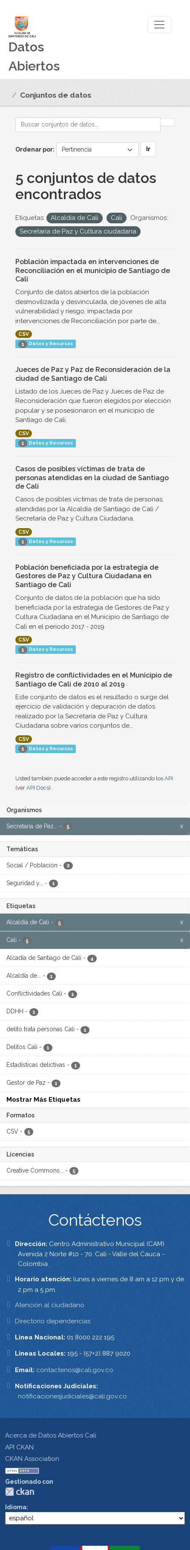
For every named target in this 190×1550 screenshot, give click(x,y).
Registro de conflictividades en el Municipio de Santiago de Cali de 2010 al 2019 (93, 679)
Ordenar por (34, 149)
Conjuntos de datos (55, 95)
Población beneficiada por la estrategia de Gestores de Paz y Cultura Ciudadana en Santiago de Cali (86, 576)
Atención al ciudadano (49, 1305)
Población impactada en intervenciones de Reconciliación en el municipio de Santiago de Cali (92, 271)
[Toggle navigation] (159, 24)
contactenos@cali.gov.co (74, 1370)
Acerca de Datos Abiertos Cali (50, 1435)
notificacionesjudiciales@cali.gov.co (72, 1396)
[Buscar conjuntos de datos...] (88, 124)
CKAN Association (32, 1459)
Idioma (15, 1507)
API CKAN (19, 1447)
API (168, 778)
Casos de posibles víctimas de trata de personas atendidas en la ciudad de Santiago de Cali (92, 478)
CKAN (19, 1491)
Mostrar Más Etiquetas (43, 1099)
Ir (148, 149)
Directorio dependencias (52, 1321)
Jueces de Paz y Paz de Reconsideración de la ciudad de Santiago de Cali (92, 374)
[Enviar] (167, 122)
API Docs (37, 788)
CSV (23, 334)
